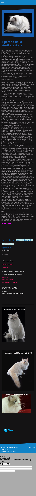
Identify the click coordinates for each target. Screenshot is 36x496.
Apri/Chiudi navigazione (18, 2)
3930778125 (8, 244)
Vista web (32, 447)
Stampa (4, 447)
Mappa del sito (13, 447)
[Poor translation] (7, 464)
